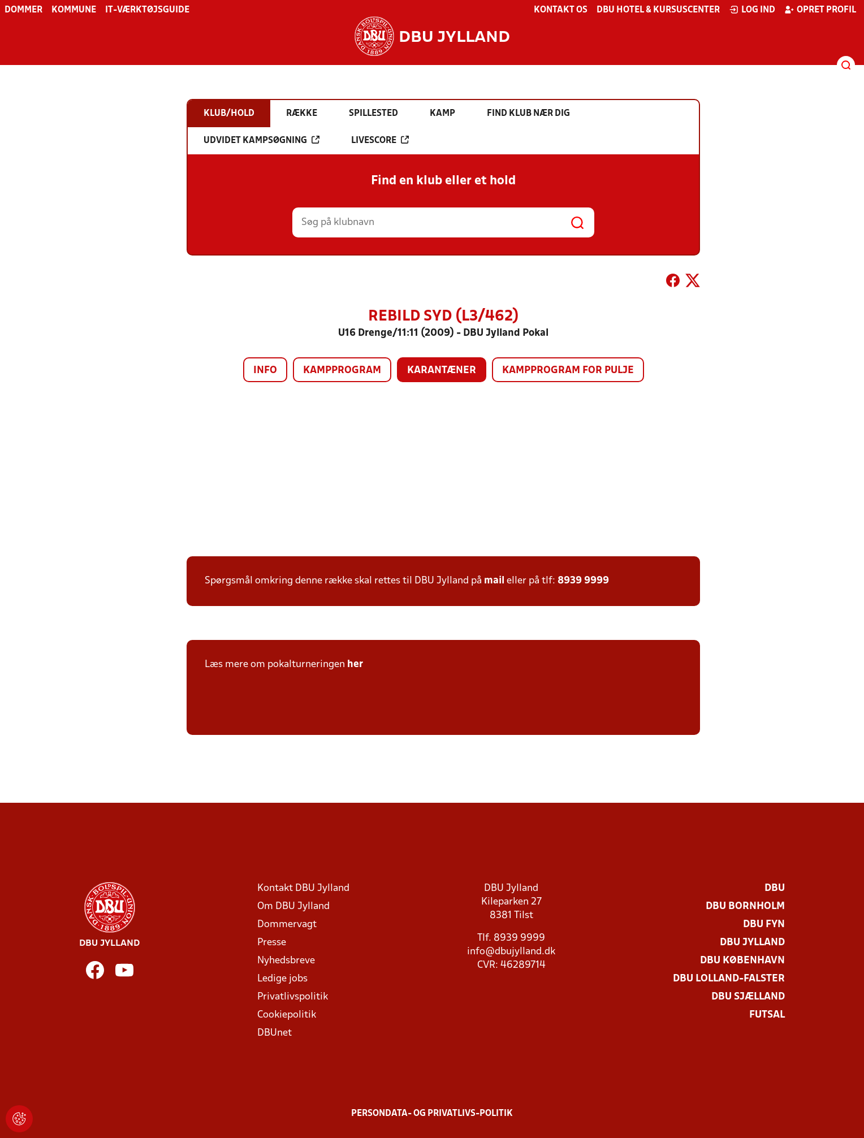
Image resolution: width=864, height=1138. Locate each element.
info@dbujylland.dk (511, 952)
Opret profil (820, 10)
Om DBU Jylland (293, 906)
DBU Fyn (764, 924)
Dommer (23, 10)
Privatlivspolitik (292, 997)
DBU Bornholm (745, 906)
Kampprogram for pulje (568, 370)
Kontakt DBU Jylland (303, 888)
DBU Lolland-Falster (729, 979)
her (355, 664)
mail (494, 581)
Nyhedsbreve (286, 961)
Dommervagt (287, 924)
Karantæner (441, 370)
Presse (271, 942)
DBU (774, 888)
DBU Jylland (752, 942)
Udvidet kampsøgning (261, 140)
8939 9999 (583, 581)
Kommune (73, 10)
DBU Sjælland (748, 997)
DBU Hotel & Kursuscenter (658, 10)
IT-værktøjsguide (147, 10)
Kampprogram (342, 370)
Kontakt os (560, 10)
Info (265, 370)
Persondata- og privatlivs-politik (432, 1114)
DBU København (742, 961)
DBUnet (274, 1033)
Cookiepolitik (286, 1015)
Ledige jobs (282, 979)
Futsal (767, 1015)
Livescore (380, 140)
